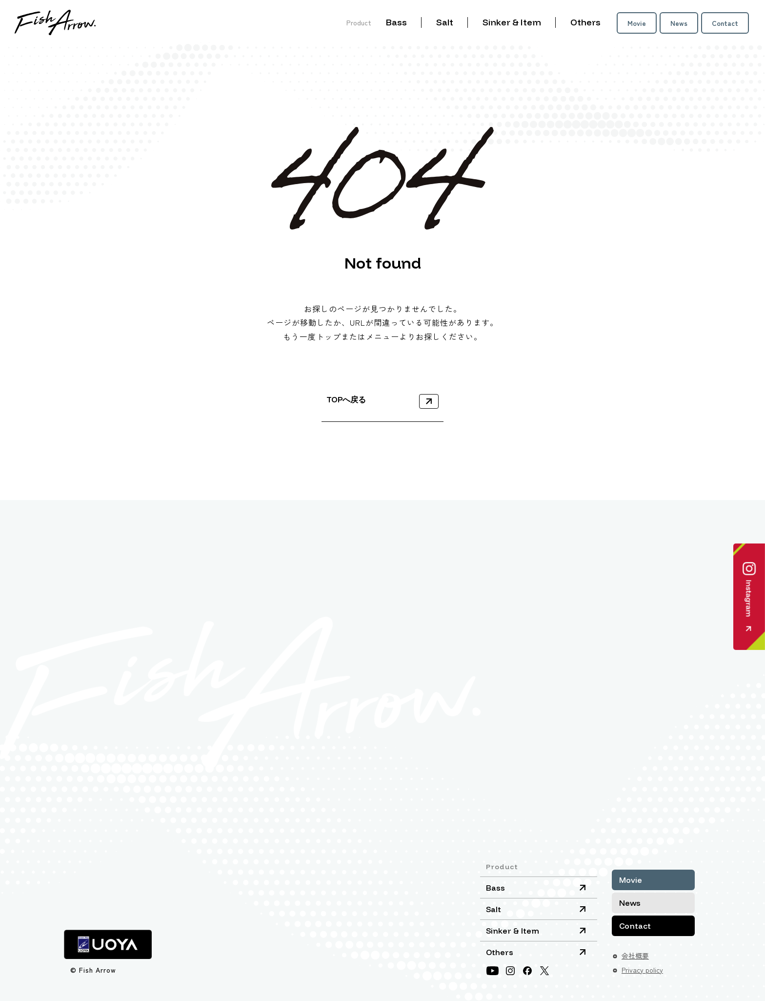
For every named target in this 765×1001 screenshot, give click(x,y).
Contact (725, 23)
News (678, 23)
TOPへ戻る (346, 399)
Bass (396, 22)
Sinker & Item (512, 22)
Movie (636, 23)
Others (585, 22)
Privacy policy (642, 970)
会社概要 (635, 955)
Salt (444, 22)
